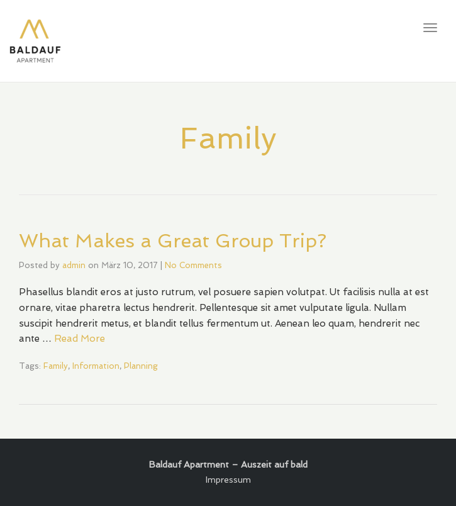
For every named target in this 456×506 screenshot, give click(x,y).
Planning (141, 366)
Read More (79, 338)
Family (55, 366)
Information (96, 366)
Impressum (228, 480)
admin (74, 265)
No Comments (193, 265)
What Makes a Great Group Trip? (172, 241)
